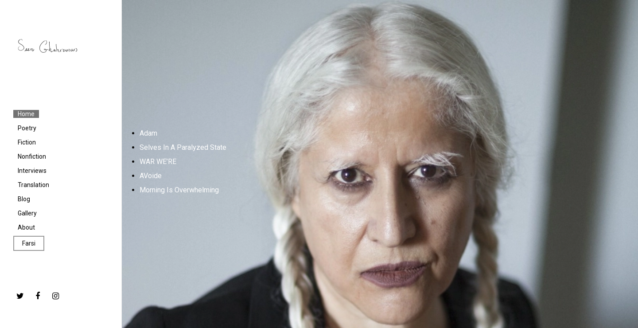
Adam (148, 133)
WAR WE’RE (158, 161)
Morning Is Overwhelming (179, 190)
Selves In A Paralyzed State (183, 147)
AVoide (151, 176)
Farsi (28, 243)
